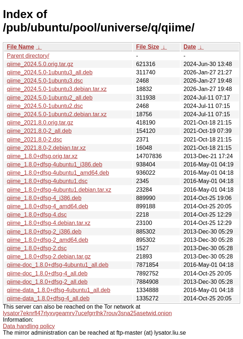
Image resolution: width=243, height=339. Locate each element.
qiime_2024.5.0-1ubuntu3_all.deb (50, 72)
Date (190, 47)
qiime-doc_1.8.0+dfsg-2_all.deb (47, 282)
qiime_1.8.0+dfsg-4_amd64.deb (47, 206)
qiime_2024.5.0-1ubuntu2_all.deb (50, 98)
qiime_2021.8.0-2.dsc (34, 139)
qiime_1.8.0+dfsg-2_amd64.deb (47, 240)
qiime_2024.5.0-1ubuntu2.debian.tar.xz (57, 114)
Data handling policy (29, 326)
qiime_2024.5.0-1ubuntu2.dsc (45, 106)
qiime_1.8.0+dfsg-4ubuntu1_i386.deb (54, 164)
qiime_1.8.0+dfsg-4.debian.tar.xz (48, 223)
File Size (147, 47)
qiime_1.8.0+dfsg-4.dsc (37, 215)
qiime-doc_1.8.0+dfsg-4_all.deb (47, 273)
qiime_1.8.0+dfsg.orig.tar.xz (42, 156)
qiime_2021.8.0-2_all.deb (39, 131)
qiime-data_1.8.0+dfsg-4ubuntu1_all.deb (58, 290)
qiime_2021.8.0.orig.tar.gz (40, 122)
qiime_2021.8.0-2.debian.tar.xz (46, 148)
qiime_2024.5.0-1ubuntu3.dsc (45, 81)
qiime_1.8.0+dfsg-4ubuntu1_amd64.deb (58, 173)
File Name (20, 47)
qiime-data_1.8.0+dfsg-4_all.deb (48, 298)
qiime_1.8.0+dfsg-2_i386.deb (44, 232)
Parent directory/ (28, 56)
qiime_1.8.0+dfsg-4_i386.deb (44, 198)
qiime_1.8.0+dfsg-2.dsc (37, 248)
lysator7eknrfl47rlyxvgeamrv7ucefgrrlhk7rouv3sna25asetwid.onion (87, 313)
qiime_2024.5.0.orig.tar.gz (40, 64)
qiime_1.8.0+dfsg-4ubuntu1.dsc (47, 181)
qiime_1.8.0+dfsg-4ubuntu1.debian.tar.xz (59, 190)
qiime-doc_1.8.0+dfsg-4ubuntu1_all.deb (58, 265)
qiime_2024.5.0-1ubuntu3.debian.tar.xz (57, 89)
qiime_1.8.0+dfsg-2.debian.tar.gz (49, 256)
